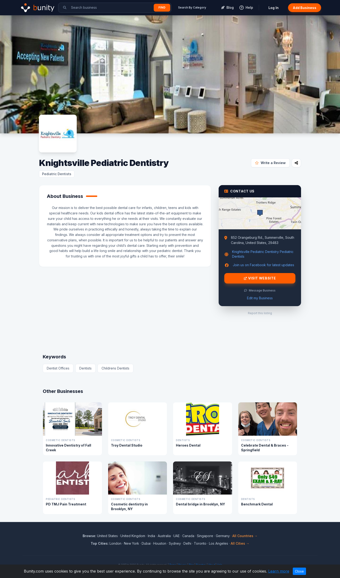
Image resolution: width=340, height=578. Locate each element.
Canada (188, 536)
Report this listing (260, 313)
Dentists (85, 368)
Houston (159, 543)
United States (107, 536)
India (151, 536)
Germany (223, 536)
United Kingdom (132, 536)
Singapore (205, 536)
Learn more (278, 571)
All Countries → (245, 536)
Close (299, 571)
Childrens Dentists (115, 368)
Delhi (187, 543)
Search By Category (192, 7)
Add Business (304, 8)
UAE (176, 536)
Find (162, 7)
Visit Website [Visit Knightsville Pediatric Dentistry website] (260, 278)
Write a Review (270, 163)
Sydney (175, 543)
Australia (164, 536)
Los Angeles (218, 543)
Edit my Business (260, 298)
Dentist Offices (58, 368)
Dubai (146, 543)
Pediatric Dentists (56, 174)
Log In (273, 8)
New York (131, 543)
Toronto (200, 543)
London (115, 543)
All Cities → (240, 543)
